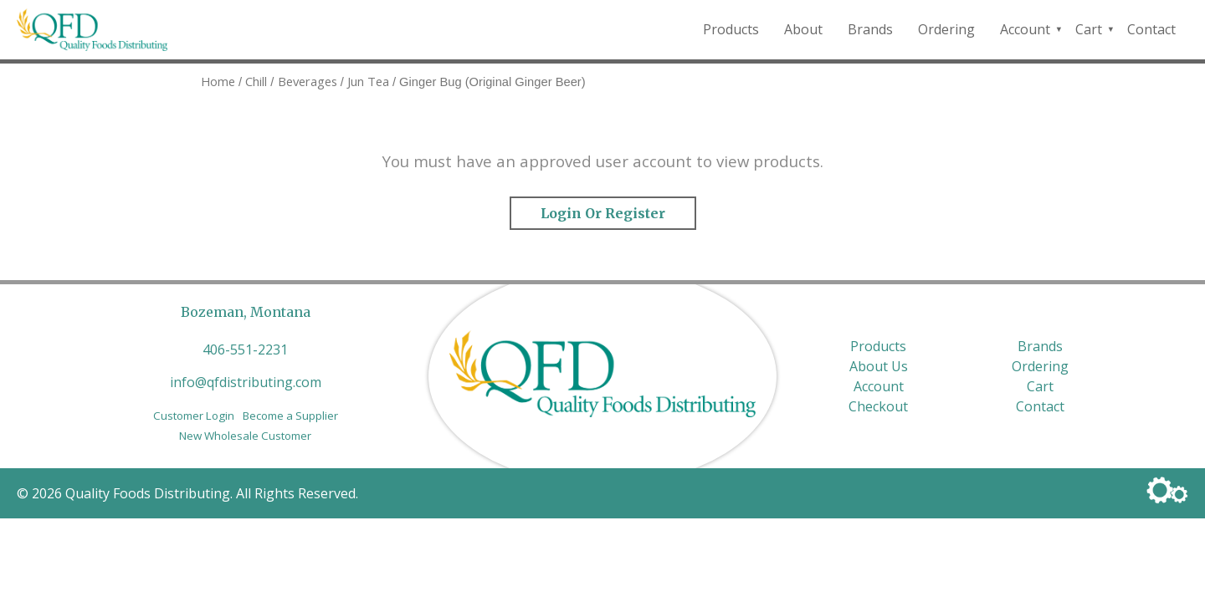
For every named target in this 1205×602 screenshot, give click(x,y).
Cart (1088, 29)
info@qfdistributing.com (245, 382)
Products (731, 29)
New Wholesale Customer (245, 435)
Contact (1151, 29)
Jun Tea (368, 81)
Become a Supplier (290, 415)
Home (218, 81)
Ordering (946, 29)
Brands (870, 29)
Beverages (307, 81)
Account (1025, 29)
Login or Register (603, 213)
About (803, 29)
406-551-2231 (245, 349)
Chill (256, 81)
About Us (878, 366)
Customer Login (193, 415)
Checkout (878, 406)
